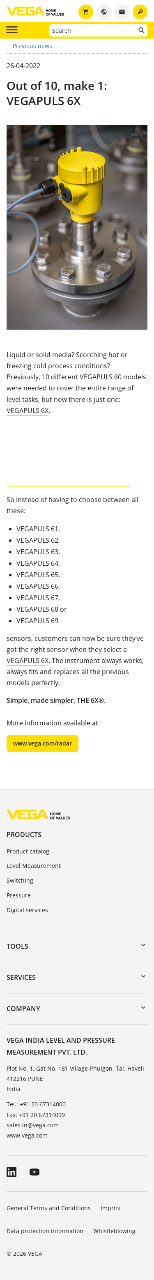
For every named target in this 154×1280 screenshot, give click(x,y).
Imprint (111, 1208)
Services (21, 977)
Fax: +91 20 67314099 (36, 1115)
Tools (17, 946)
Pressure (19, 895)
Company (23, 1008)
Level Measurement (34, 865)
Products (24, 834)
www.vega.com (27, 1135)
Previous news (32, 46)
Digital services (27, 910)
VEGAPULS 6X (27, 410)
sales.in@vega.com (33, 1125)
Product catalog (28, 851)
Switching (20, 880)
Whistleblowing (114, 1231)
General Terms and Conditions (49, 1208)
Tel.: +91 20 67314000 (36, 1104)
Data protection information (45, 1231)
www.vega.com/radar (42, 743)
